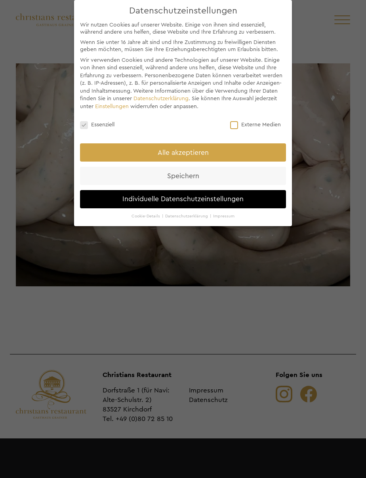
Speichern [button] (183, 176)
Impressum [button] (223, 216)
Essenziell (97, 124)
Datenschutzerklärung (161, 98)
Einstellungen (112, 106)
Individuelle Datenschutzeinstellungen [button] (183, 199)
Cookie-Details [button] (146, 216)
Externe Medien (255, 124)
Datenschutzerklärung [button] (187, 216)
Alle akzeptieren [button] (183, 152)
